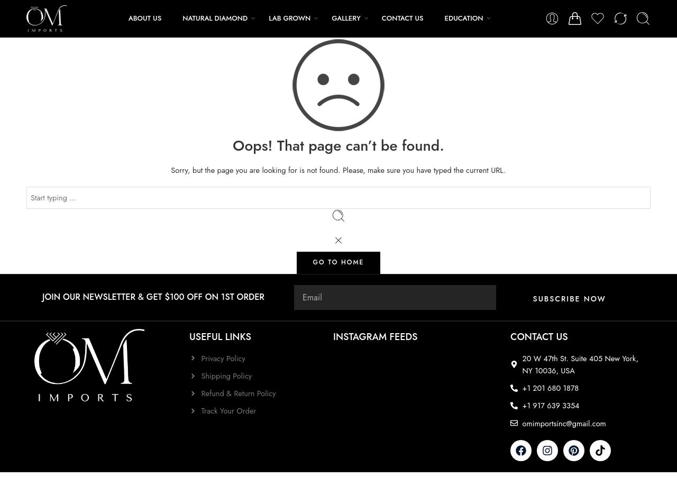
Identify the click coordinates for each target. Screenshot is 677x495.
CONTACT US (403, 18)
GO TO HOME (338, 262)
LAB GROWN (289, 18)
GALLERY (346, 18)
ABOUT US (145, 18)
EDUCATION (464, 18)
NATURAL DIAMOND (215, 18)
